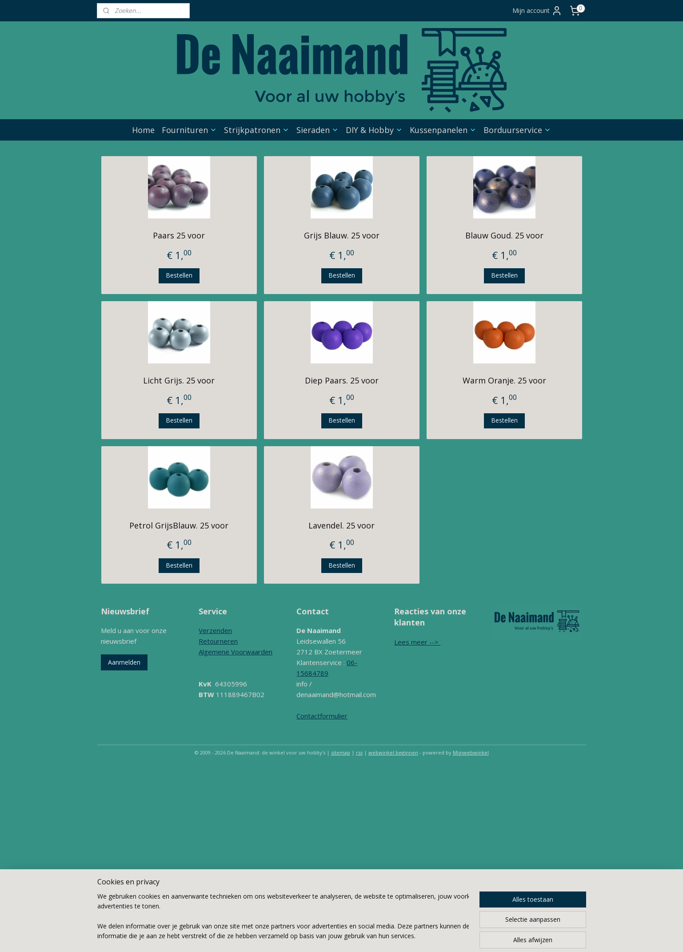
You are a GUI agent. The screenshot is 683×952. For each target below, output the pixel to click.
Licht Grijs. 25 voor (179, 380)
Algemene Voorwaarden (235, 651)
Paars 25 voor (179, 235)
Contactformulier (321, 715)
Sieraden (317, 130)
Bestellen (178, 275)
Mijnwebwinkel (471, 752)
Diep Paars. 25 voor (341, 380)
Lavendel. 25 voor (341, 525)
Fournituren (189, 130)
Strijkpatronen (256, 130)
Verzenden (215, 630)
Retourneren (218, 641)
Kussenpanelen (443, 130)
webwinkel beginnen (393, 752)
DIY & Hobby (374, 130)
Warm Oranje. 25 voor (504, 380)
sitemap (340, 752)
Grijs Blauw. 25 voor (341, 235)
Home (143, 130)
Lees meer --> (417, 641)
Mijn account (537, 10)
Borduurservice (517, 130)
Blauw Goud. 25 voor (504, 235)
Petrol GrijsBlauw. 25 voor (178, 525)
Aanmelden (124, 662)
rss (359, 752)
